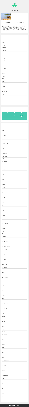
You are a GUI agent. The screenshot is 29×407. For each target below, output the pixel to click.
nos (2, 290)
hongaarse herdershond (5, 226)
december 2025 (4, 47)
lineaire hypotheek (5, 277)
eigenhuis (3, 200)
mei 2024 (3, 78)
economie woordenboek (5, 190)
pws (2, 311)
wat (2, 388)
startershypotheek (4, 334)
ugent (3, 355)
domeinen (3, 187)
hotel (3, 231)
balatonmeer (4, 151)
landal (3, 270)
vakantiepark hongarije (5, 367)
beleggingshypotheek (5, 158)
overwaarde (3, 306)
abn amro (3, 130)
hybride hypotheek (4, 238)
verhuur (3, 378)
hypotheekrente (4, 249)
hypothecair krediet (5, 239)
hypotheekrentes (4, 251)
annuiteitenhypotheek (5, 146)
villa (3, 380)
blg (2, 166)
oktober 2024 (4, 70)
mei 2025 (3, 58)
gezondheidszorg (4, 208)
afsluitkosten (4, 138)
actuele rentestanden (5, 133)
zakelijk (3, 396)
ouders (3, 300)
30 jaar (3, 127)
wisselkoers (4, 391)
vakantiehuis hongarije (5, 360)
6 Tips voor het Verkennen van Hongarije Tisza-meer (14, 22)
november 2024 (4, 68)
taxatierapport (4, 344)
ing (2, 256)
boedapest (3, 169)
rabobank (3, 316)
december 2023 (4, 86)
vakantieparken (4, 368)
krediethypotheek (4, 269)
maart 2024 (3, 81)
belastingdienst (4, 156)
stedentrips (3, 339)
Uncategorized (16, 24)
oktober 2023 (4, 89)
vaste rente (3, 373)
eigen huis (3, 197)
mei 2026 (3, 39)
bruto (3, 174)
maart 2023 (3, 101)
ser (2, 324)
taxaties (3, 347)
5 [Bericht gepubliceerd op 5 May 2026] (7, 115)
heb (2, 218)
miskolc (3, 282)
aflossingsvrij (4, 135)
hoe (2, 221)
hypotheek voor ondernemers (6, 246)
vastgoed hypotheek (5, 375)
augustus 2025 (4, 53)
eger (2, 195)
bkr (2, 164)
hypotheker (3, 254)
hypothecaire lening (5, 241)
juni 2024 (3, 76)
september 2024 (4, 71)
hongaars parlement (5, 225)
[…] (11, 30)
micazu (3, 280)
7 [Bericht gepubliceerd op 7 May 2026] (14, 115)
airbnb (3, 141)
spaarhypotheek (4, 331)
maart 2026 (3, 42)
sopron (3, 329)
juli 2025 (3, 55)
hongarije (3, 228)
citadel (3, 179)
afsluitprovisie (4, 140)
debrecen (3, 182)
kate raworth (4, 259)
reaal (3, 318)
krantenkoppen (4, 264)
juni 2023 (3, 96)
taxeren (3, 349)
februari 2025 (4, 63)
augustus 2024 (4, 73)
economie (3, 189)
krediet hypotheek (4, 267)
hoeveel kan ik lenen (5, 223)
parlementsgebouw (5, 308)
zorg (2, 399)
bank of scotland (4, 153)
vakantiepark (4, 365)
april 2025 (3, 60)
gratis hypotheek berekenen (6, 213)
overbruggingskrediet (5, 303)
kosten (3, 262)
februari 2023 (4, 102)
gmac (3, 210)
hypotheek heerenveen (5, 244)
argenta (3, 148)
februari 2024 (4, 83)
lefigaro (3, 272)
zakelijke (3, 398)
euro (2, 205)
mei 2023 (3, 97)
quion (3, 313)
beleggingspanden (4, 161)
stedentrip (3, 337)
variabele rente (4, 370)
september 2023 (4, 91)
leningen (3, 275)
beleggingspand (4, 159)
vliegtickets (4, 381)
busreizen (3, 177)
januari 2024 (4, 84)
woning (3, 393)
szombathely (4, 342)
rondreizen (3, 321)
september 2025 (4, 52)
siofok (3, 326)
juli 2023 (3, 94)
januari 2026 (4, 45)
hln (2, 220)
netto (3, 285)
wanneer (3, 386)
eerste (3, 192)
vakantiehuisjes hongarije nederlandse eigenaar (9, 362)
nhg (2, 287)
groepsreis (3, 215)
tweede (3, 352)
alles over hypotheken (5, 143)
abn (2, 128)
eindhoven (3, 202)
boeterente (3, 171)
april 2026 (3, 40)
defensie (3, 184)
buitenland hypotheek (5, 176)
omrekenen (4, 293)
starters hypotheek (4, 332)
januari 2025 (4, 65)
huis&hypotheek (4, 236)
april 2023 (3, 99)
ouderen (3, 298)
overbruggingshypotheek (5, 301)
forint (3, 207)
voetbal (3, 383)
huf (2, 233)
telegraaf (3, 350)
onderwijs (3, 295)
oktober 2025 (4, 50)
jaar (2, 257)
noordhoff (3, 288)
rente (3, 319)
